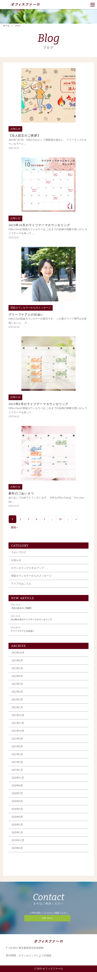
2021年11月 (18, 723)
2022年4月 (17, 691)
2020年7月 (17, 793)
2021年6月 (17, 746)
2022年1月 (17, 707)
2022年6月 (17, 676)
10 (60, 519)
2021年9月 (17, 738)
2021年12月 (18, 715)
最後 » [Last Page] (14, 527)
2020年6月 (17, 801)
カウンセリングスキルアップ (27, 568)
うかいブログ (18, 552)
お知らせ (16, 560)
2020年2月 (17, 824)
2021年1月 (17, 770)
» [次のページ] (76, 519)
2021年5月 (17, 754)
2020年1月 (17, 832)
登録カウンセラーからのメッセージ (31, 575)
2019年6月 (17, 848)
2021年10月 (18, 730)
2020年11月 (18, 777)
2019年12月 (18, 840)
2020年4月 (17, 816)
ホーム (6, 26)
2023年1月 (17, 668)
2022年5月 (17, 684)
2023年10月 (18, 652)
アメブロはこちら (21, 583)
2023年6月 (17, 660)
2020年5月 (17, 809)
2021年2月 (17, 762)
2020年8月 (17, 785)
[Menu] (92, 4)
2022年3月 (17, 699)
